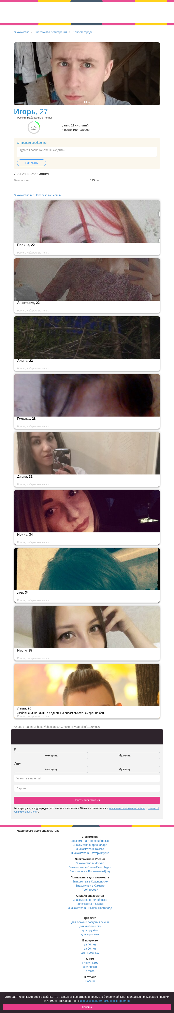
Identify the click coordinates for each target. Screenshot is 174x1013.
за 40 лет (90, 944)
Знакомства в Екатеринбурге (90, 853)
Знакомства (21, 32)
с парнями (90, 966)
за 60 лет (90, 948)
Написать (31, 162)
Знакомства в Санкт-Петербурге (90, 867)
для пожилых (90, 952)
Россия (90, 981)
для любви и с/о (90, 926)
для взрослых (90, 934)
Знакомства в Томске (90, 849)
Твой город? (90, 889)
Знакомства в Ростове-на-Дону (90, 871)
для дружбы (90, 930)
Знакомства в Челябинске (90, 899)
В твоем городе (82, 32)
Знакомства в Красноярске (90, 881)
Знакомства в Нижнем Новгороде (90, 908)
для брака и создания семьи (90, 922)
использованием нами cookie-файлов (105, 1000)
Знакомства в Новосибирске (90, 840)
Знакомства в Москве (90, 863)
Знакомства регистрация (51, 32)
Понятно (87, 1007)
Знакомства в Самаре (90, 885)
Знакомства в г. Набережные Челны (37, 195)
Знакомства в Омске (90, 903)
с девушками (90, 962)
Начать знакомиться (87, 800)
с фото (90, 971)
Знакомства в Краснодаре (90, 845)
